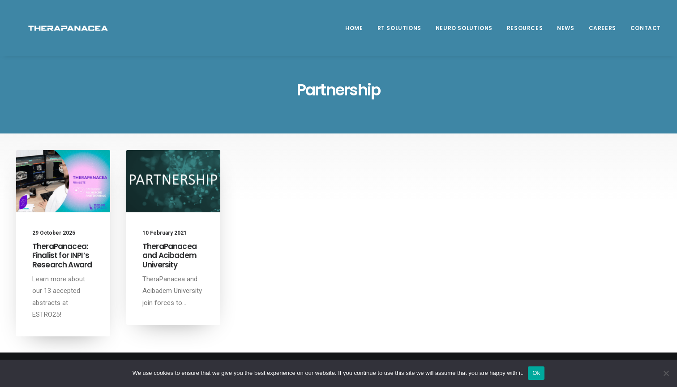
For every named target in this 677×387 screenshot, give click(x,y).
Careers (602, 32)
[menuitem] (357, 32)
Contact (645, 32)
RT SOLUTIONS (399, 32)
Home (354, 32)
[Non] (665, 373)
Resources (525, 32)
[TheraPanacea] (66, 32)
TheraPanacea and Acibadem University (169, 255)
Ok (536, 373)
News (565, 32)
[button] (63, 181)
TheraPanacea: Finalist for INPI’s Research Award (62, 255)
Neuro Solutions (464, 32)
